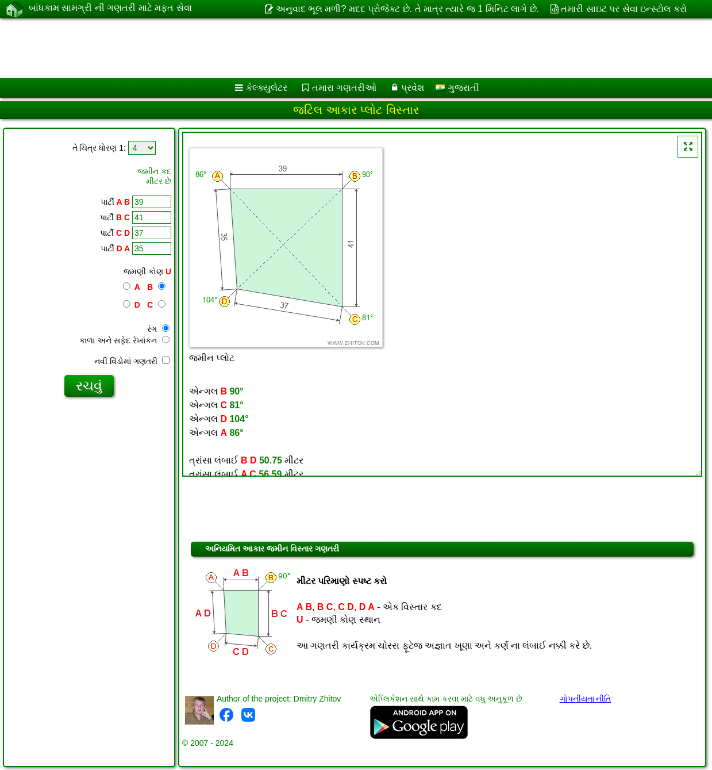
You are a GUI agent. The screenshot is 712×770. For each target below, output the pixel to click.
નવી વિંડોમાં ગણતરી (132, 361)
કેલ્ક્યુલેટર (266, 88)
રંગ (158, 329)
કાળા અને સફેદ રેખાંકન (124, 340)
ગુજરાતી (457, 88)
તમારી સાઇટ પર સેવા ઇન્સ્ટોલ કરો (623, 9)
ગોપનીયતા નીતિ (585, 698)
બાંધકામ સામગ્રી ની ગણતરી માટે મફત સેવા (110, 8)
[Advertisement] (342, 48)
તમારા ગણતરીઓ (344, 88)
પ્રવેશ (412, 88)
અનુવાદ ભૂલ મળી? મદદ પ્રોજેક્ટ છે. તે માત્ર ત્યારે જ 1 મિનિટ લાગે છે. (407, 9)
